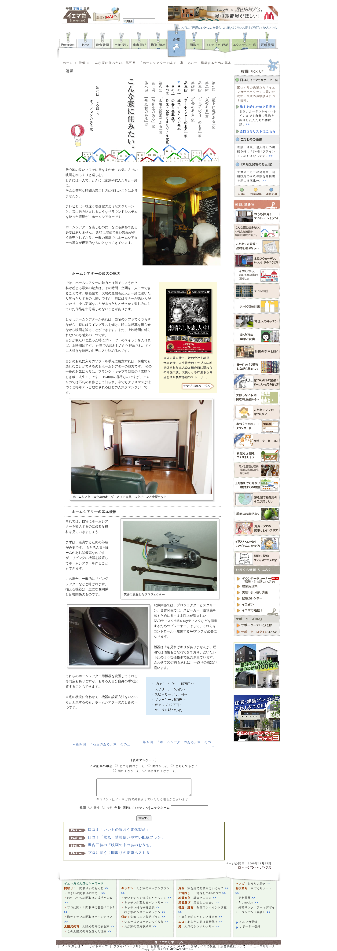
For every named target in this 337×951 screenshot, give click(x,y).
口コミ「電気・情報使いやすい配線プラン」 (126, 837)
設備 (82, 63)
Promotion (248, 902)
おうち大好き (259, 883)
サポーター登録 (249, 926)
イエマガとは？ (73, 946)
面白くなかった (129, 771)
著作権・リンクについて (168, 946)
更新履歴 (246, 898)
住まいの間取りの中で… (86, 893)
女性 (110, 807)
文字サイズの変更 (203, 946)
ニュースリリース (262, 946)
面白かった (160, 766)
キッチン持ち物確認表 (141, 907)
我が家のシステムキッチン (144, 912)
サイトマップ (98, 946)
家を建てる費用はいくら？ (208, 888)
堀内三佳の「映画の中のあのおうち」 (121, 845)
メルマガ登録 (248, 921)
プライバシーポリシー (129, 946)
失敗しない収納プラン (147, 916)
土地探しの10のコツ (210, 893)
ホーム (68, 63)
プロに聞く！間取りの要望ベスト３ (119, 853)
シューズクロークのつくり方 (146, 921)
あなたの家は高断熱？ (205, 921)
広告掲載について (233, 946)
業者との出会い (207, 902)
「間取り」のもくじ (92, 888)
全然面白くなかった (161, 771)
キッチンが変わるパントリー (146, 902)
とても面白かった (132, 766)
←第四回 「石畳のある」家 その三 (102, 744)
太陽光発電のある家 (98, 926)
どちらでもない (187, 766)
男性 (96, 807)
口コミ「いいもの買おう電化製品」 (119, 829)
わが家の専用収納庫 (140, 926)
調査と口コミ (205, 898)
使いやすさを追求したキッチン (148, 898)
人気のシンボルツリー (202, 926)
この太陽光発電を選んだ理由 (89, 931)
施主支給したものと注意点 (202, 916)
